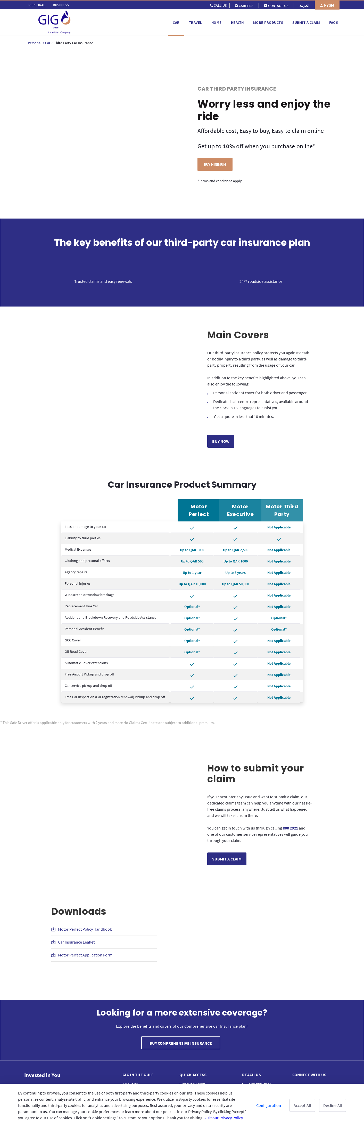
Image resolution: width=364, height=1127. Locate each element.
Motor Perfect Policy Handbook (85, 929)
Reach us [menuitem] (251, 1074)
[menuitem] (36, 5)
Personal (35, 43)
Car (47, 43)
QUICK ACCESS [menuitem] (193, 1074)
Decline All (332, 1105)
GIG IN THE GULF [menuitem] (138, 1074)
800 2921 (290, 828)
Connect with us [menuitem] (309, 1074)
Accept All (302, 1105)
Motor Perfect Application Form (85, 954)
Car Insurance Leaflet (76, 942)
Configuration (268, 1105)
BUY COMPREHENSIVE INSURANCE (181, 1043)
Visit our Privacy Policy (223, 1117)
